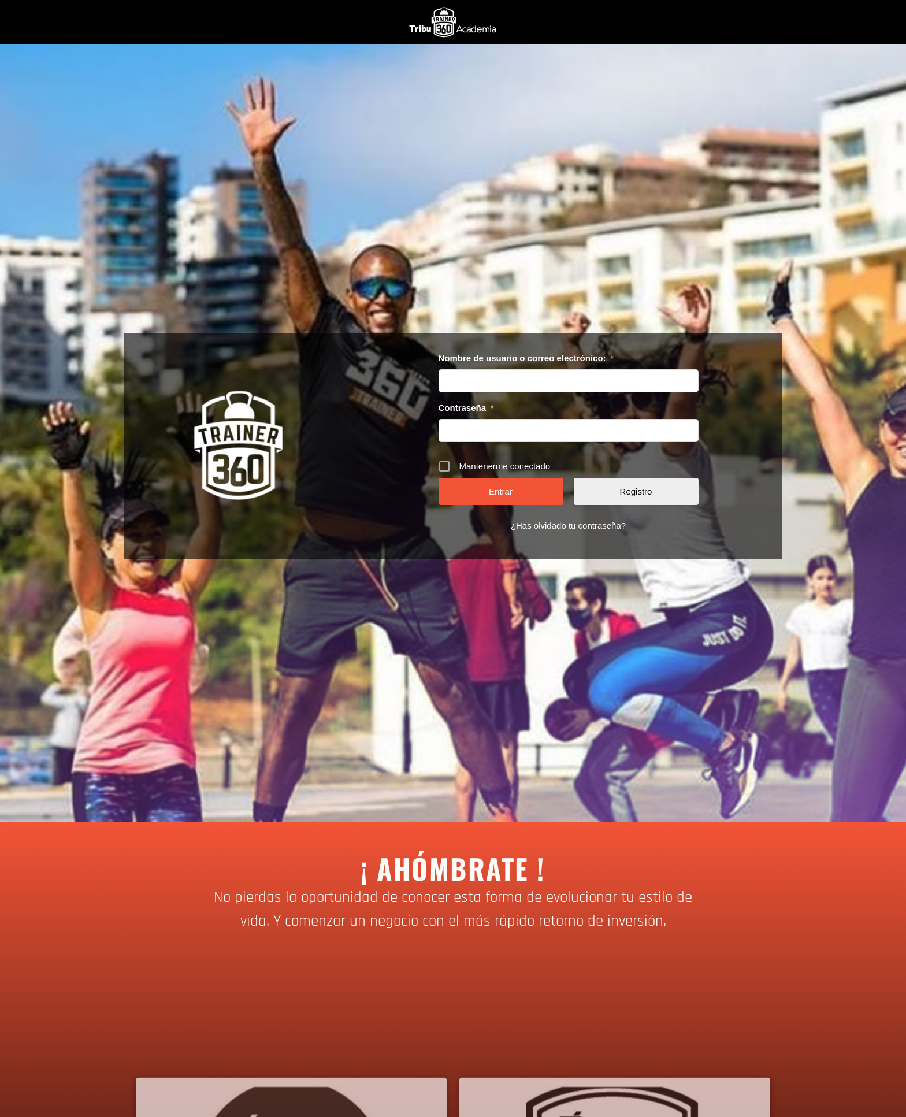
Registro (636, 491)
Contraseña (466, 408)
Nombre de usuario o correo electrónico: (526, 358)
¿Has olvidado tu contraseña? (568, 525)
